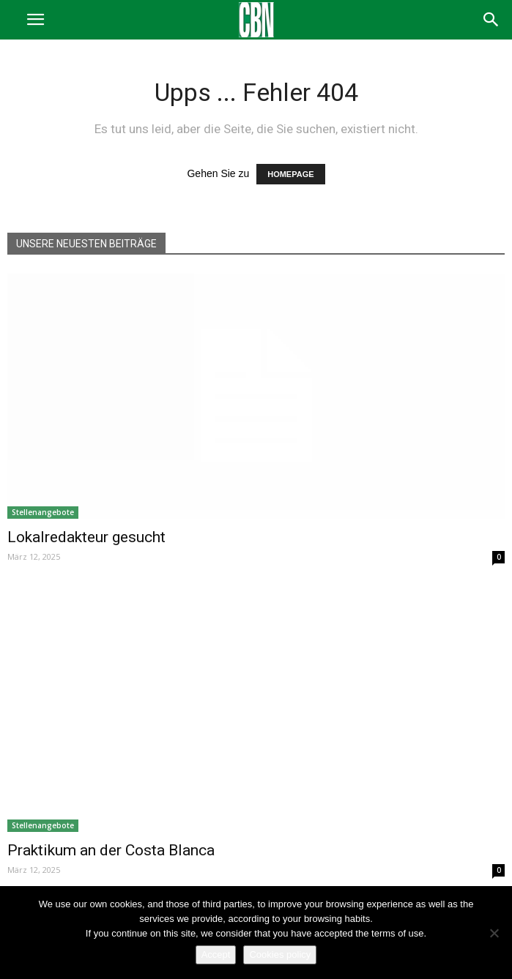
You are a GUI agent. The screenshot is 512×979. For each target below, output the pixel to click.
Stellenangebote (43, 512)
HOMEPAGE (290, 174)
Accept (216, 954)
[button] (491, 20)
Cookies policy (280, 954)
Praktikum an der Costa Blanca (111, 850)
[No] (493, 933)
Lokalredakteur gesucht (86, 537)
